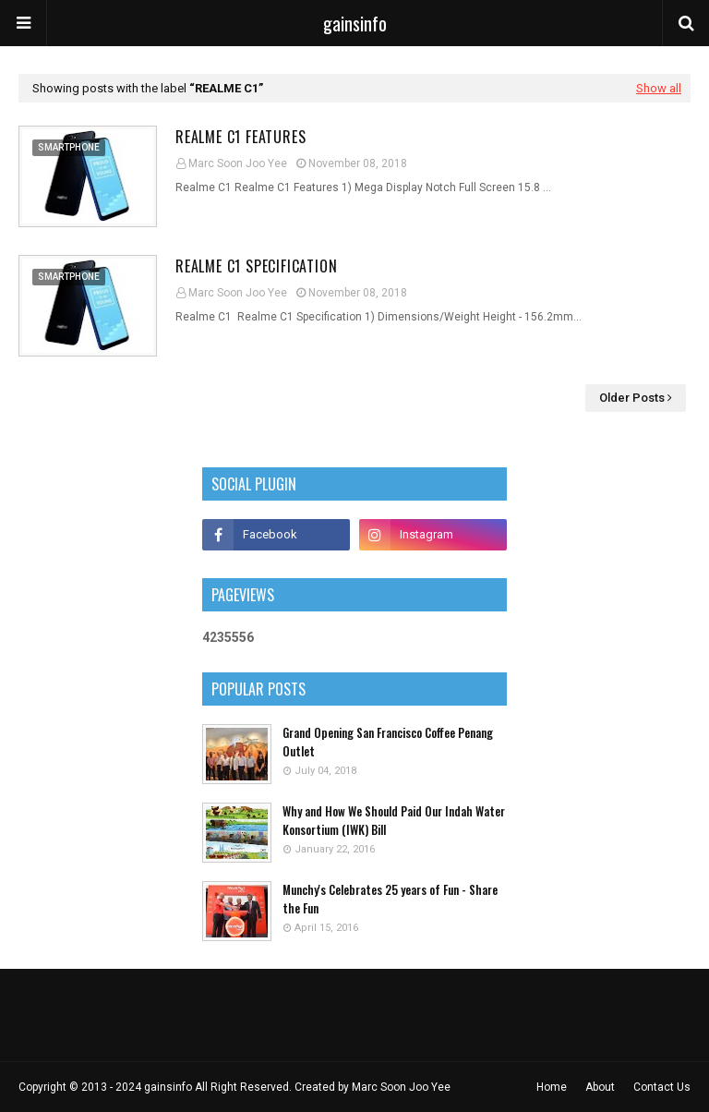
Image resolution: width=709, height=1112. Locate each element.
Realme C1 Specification (256, 266)
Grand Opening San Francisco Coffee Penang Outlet (387, 742)
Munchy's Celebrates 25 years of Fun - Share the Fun (390, 899)
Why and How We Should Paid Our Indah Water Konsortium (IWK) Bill (393, 821)
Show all (658, 88)
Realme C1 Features (240, 137)
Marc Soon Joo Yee (237, 163)
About (600, 1087)
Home (551, 1087)
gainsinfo (355, 23)
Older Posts (632, 398)
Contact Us (662, 1087)
